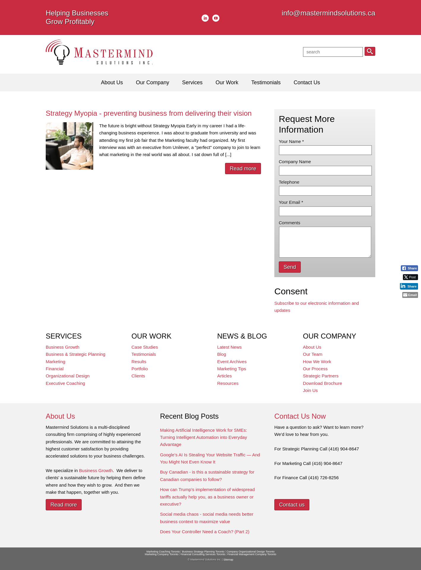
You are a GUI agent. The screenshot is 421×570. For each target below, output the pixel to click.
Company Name (295, 161)
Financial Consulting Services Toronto (203, 554)
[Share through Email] (410, 295)
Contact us (292, 505)
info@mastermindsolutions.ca (328, 13)
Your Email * (291, 202)
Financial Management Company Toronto (251, 554)
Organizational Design (68, 375)
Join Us (310, 390)
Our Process (315, 368)
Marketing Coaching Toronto (163, 551)
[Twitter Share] (410, 277)
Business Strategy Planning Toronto (203, 551)
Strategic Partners (320, 375)
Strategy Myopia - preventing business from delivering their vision (149, 113)
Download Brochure (322, 383)
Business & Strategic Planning (75, 354)
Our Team (312, 354)
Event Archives (232, 361)
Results (139, 361)
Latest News (229, 347)
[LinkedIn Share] (409, 286)
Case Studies (145, 347)
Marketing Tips (231, 368)
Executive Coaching (65, 383)
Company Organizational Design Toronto (251, 551)
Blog (221, 354)
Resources (228, 383)
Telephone (289, 182)
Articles (224, 375)
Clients (138, 375)
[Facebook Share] (409, 268)
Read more (243, 169)
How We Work (317, 361)
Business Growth (62, 347)
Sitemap (228, 559)
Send (290, 267)
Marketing (55, 361)
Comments (289, 222)
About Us (312, 347)
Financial (55, 368)
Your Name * (291, 141)
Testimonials (144, 354)
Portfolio (140, 368)
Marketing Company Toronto (161, 554)
